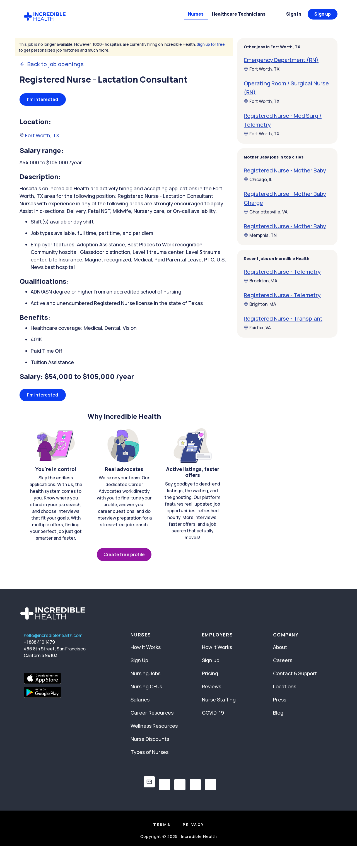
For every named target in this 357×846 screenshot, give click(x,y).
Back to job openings (52, 64)
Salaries (140, 699)
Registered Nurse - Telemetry (282, 271)
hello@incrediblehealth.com (53, 635)
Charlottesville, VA (266, 212)
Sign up (322, 14)
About (280, 647)
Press (279, 699)
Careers (282, 660)
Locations (284, 686)
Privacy (193, 824)
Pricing (210, 673)
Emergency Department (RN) (281, 60)
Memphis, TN (260, 235)
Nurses (196, 14)
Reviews (211, 686)
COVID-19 (213, 712)
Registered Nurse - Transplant (283, 318)
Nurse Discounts (150, 739)
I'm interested (42, 99)
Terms (162, 824)
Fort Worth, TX (39, 135)
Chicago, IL (258, 179)
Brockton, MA (260, 281)
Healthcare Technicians (239, 14)
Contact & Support (295, 673)
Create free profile (124, 554)
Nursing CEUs (146, 686)
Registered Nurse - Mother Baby (285, 170)
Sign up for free (211, 44)
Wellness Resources (154, 725)
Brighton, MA (260, 304)
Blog (278, 712)
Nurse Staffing (219, 699)
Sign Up (139, 660)
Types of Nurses (149, 752)
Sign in (293, 14)
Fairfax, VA (257, 328)
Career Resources (152, 712)
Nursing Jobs (145, 673)
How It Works (146, 647)
